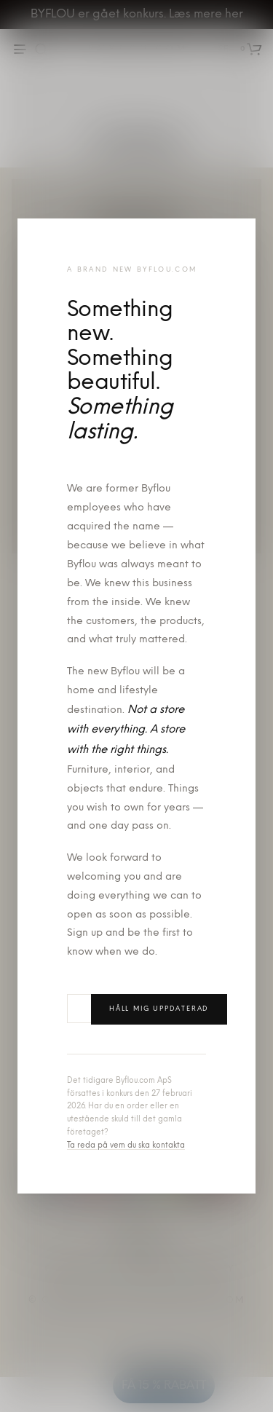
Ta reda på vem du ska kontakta (126, 1146)
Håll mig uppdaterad (159, 1009)
